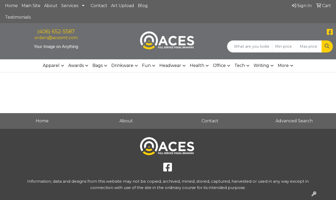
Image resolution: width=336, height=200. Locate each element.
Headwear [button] (170, 65)
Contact (99, 5)
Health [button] (197, 65)
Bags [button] (97, 65)
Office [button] (219, 65)
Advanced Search (294, 120)
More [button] (283, 65)
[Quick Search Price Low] (284, 46)
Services (69, 5)
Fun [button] (146, 65)
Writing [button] (261, 65)
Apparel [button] (51, 65)
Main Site (31, 5)
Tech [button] (239, 65)
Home (11, 5)
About (50, 5)
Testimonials (18, 17)
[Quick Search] (249, 46)
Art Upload (122, 5)
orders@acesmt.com (56, 37)
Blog (143, 5)
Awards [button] (76, 65)
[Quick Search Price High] (309, 46)
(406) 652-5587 (56, 31)
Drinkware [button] (122, 65)
